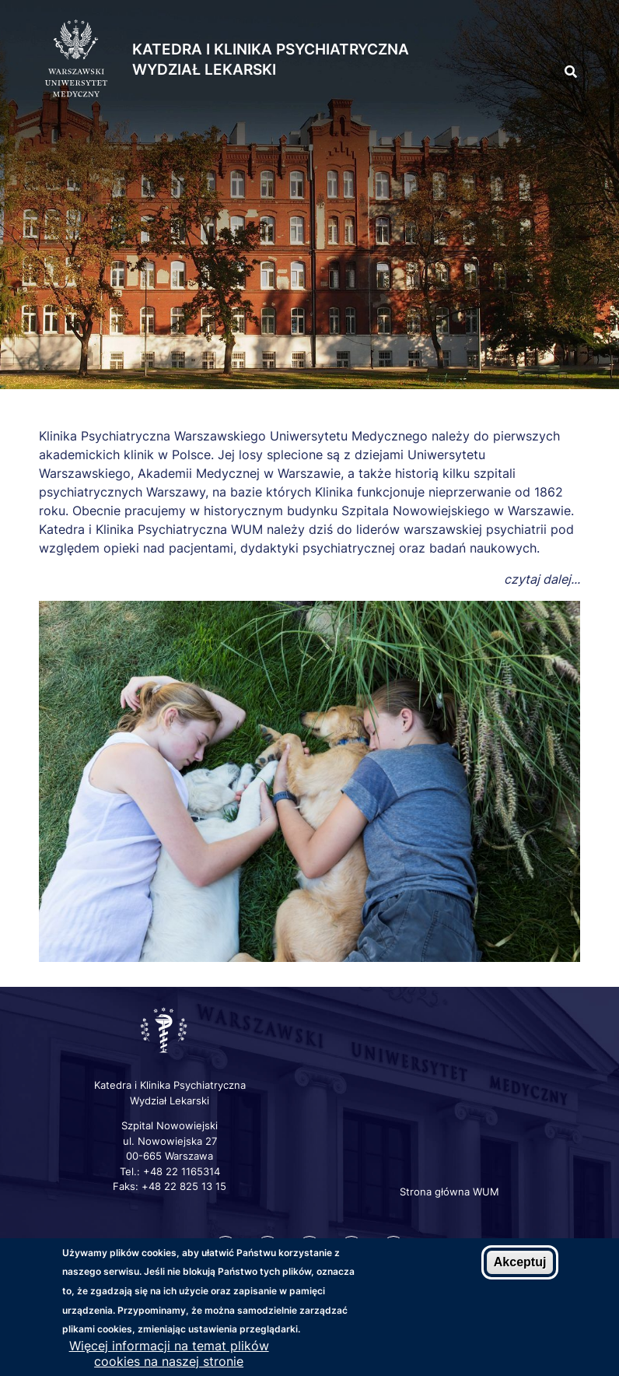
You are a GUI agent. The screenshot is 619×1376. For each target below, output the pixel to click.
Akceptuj (520, 1262)
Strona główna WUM (449, 1191)
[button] (542, 37)
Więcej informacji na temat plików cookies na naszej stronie (169, 1354)
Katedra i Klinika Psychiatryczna (270, 49)
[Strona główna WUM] (76, 59)
